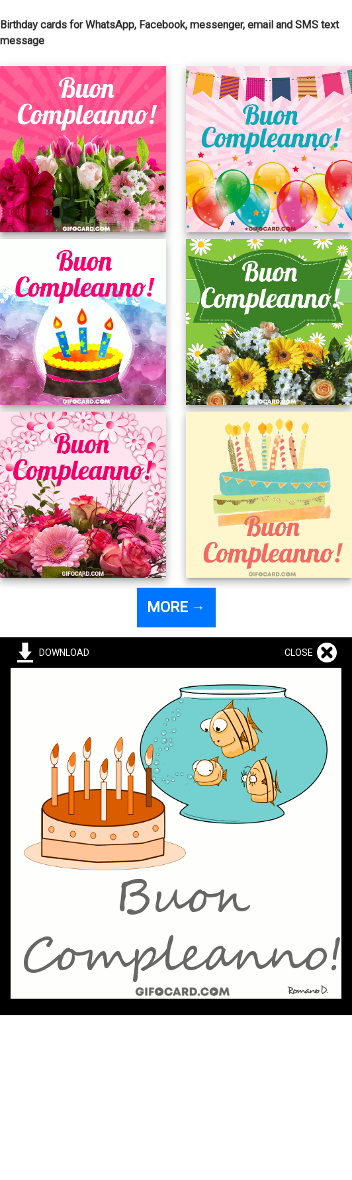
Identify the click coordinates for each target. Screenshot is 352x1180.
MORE (176, 607)
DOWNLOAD (62, 652)
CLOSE (301, 652)
